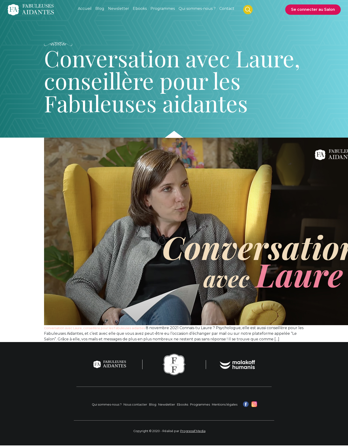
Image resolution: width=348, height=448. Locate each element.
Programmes (200, 404)
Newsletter (166, 404)
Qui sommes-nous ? (107, 404)
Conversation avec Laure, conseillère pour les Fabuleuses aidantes (94, 328)
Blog (152, 404)
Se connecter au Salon (313, 9)
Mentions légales (224, 404)
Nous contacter (135, 404)
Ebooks (182, 404)
